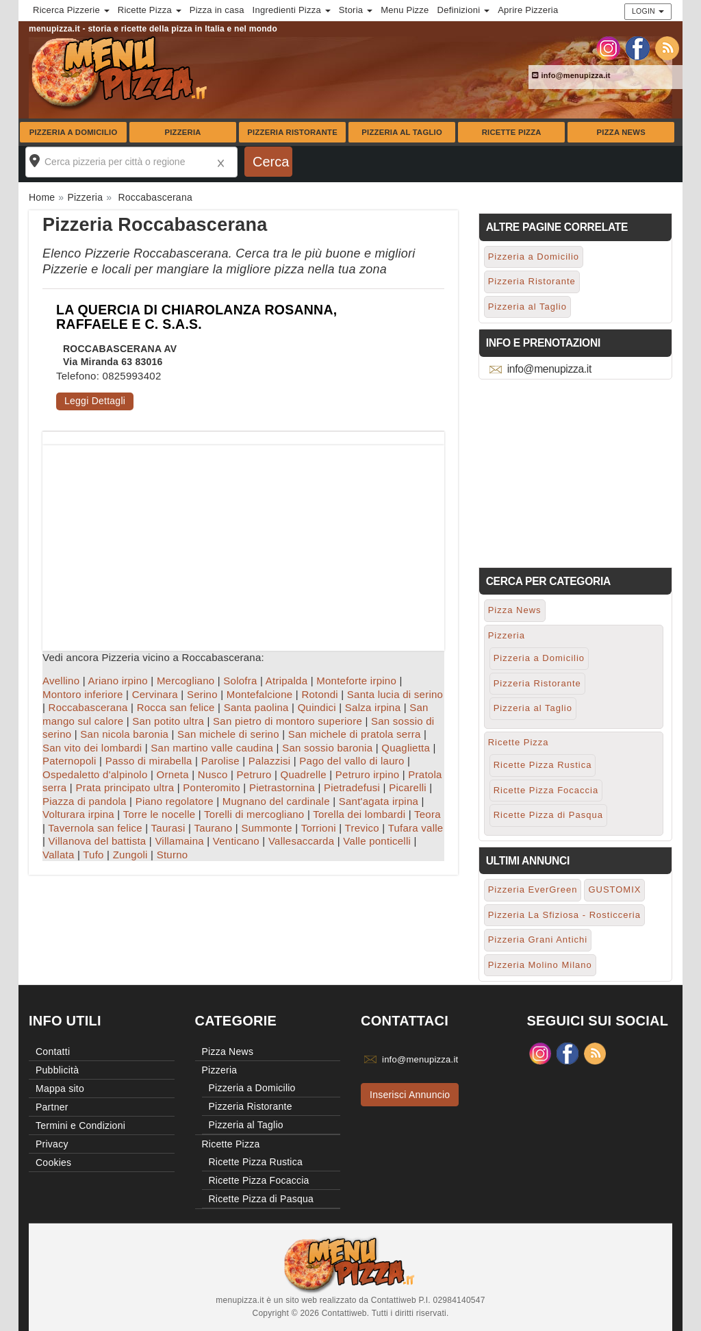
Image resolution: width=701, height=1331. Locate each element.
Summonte (266, 828)
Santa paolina (256, 707)
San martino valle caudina (212, 748)
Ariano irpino (117, 680)
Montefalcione (260, 694)
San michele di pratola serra (354, 734)
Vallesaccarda (301, 841)
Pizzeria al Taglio (401, 132)
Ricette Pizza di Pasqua (548, 815)
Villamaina (179, 841)
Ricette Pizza (511, 132)
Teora (427, 814)
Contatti (53, 1051)
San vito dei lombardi (92, 748)
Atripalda (286, 680)
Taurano (213, 828)
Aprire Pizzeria (528, 10)
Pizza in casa (217, 10)
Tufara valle (416, 828)
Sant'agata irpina (378, 801)
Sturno (172, 854)
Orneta (172, 774)
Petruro (254, 774)
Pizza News (621, 132)
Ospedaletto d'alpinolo (94, 774)
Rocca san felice (176, 707)
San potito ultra (168, 721)
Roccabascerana (88, 707)
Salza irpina (372, 707)
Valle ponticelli (377, 841)
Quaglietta (405, 748)
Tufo (93, 854)
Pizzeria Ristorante (292, 132)
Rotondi (319, 694)
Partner (52, 1107)
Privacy (52, 1144)
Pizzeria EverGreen (533, 889)
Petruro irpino (367, 774)
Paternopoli (69, 761)
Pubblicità (57, 1070)
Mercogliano (185, 680)
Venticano (236, 841)
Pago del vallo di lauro (351, 761)
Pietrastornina (282, 787)
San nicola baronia (124, 734)
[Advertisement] (243, 541)
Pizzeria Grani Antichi (538, 939)
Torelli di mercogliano (254, 814)
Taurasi (168, 828)
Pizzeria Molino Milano (540, 965)
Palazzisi (269, 761)
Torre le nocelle (159, 814)
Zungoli (130, 854)
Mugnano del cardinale (276, 801)
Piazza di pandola (84, 801)
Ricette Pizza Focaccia (546, 790)
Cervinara (155, 694)
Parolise (220, 761)
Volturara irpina (78, 814)
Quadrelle (304, 774)
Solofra (240, 680)
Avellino (60, 680)
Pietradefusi (352, 787)
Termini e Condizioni (80, 1125)
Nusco (213, 774)
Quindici (317, 707)
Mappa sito (60, 1088)
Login (648, 11)
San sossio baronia (327, 748)
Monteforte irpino (356, 680)
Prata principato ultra (124, 787)
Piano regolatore (175, 801)
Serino (202, 694)
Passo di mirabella (148, 761)
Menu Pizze (405, 10)
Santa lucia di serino (395, 694)
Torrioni (318, 828)
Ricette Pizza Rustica (543, 765)
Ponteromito (211, 787)
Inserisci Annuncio (410, 1094)
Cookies (53, 1162)
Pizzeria (182, 132)
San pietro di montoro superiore (287, 721)
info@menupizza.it (571, 75)
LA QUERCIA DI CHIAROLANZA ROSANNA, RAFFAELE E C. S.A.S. (196, 317)
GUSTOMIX (614, 889)
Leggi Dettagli (94, 400)
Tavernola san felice (95, 828)
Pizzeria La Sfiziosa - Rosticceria (564, 915)
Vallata (58, 854)
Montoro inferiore (82, 694)
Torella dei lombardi (359, 814)
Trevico (362, 828)
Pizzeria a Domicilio (73, 132)
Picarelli (407, 787)
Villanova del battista (97, 841)
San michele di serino (228, 734)
